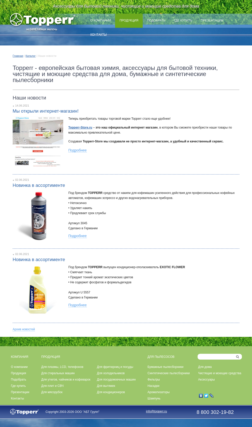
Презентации (212, 20)
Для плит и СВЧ (52, 386)
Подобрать (156, 20)
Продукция (128, 20)
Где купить (183, 20)
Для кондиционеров (111, 392)
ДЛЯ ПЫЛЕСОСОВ (161, 357)
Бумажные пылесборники (165, 367)
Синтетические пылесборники (169, 373)
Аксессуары (206, 379)
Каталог (31, 55)
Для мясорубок (51, 392)
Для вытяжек (106, 386)
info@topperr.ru (156, 411)
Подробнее (77, 150)
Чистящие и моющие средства (219, 373)
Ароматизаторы (159, 392)
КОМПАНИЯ (19, 357)
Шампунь (154, 398)
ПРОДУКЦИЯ (50, 357)
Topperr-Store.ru (80, 127)
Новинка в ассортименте (39, 185)
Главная (18, 55)
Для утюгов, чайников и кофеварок (65, 379)
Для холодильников (111, 373)
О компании (100, 20)
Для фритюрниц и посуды (115, 367)
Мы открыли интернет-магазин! (45, 111)
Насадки (153, 386)
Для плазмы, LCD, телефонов (62, 367)
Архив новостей (24, 329)
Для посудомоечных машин (116, 379)
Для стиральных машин (58, 373)
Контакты (98, 34)
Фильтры (154, 379)
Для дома (205, 367)
